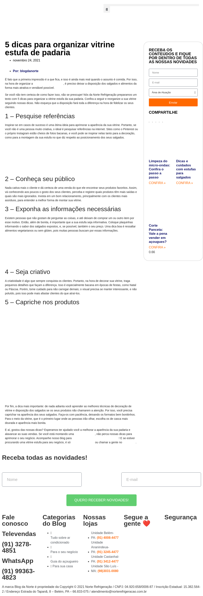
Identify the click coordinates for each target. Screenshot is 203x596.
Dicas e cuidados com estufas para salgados (186, 169)
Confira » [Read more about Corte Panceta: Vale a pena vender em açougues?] (157, 247)
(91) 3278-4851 (16, 547)
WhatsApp (129, 442)
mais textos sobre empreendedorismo (95, 438)
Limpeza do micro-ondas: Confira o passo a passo (159, 169)
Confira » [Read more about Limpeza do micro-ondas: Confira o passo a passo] (157, 183)
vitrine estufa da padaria (48, 83)
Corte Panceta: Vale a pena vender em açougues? (158, 234)
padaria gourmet (85, 434)
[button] (151, 5)
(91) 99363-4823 (18, 574)
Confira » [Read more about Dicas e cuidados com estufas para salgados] (184, 183)
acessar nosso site (82, 442)
